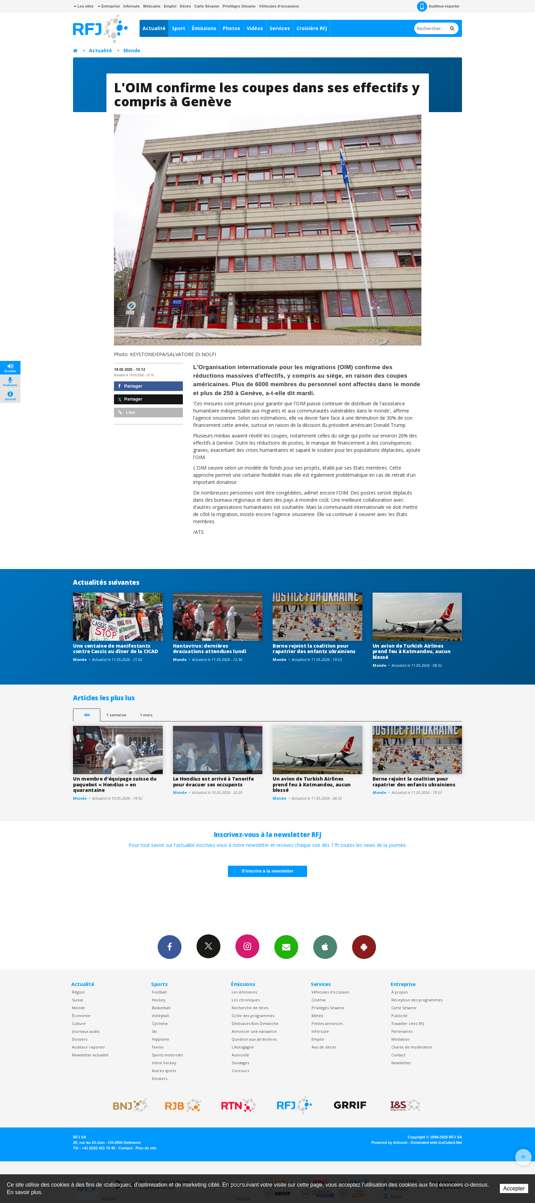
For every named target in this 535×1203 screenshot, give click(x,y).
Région (78, 992)
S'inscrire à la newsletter (267, 871)
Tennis (157, 1047)
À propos (399, 992)
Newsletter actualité (90, 1055)
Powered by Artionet (389, 1142)
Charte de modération (411, 1047)
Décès (185, 6)
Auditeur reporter (88, 1047)
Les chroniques (246, 1000)
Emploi (170, 6)
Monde (132, 50)
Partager (130, 386)
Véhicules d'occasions (279, 6)
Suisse (77, 1000)
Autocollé (240, 1055)
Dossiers (79, 1039)
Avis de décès (324, 1047)
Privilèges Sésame (239, 6)
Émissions (204, 28)
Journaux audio (86, 1031)
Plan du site (145, 1148)
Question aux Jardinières (254, 1039)
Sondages (240, 1062)
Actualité (154, 28)
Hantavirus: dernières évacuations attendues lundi (209, 649)
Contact (398, 1055)
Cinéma (319, 1000)
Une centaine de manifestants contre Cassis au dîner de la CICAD (115, 649)
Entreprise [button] (109, 6)
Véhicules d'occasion (330, 992)
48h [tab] (87, 714)
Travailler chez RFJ (407, 1023)
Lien (126, 412)
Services (280, 28)
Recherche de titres (250, 1007)
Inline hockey (164, 1062)
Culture (79, 1023)
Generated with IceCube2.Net (436, 1142)
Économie (81, 1015)
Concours (240, 1070)
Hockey (158, 1000)
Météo (317, 1015)
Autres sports (164, 1070)
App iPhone (325, 946)
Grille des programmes (253, 1015)
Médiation (400, 1039)
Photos (231, 28)
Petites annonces (327, 1023)
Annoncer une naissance (254, 1031)
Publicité (399, 1015)
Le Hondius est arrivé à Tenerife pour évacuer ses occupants (213, 781)
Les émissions (244, 992)
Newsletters (286, 946)
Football (159, 992)
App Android (364, 946)
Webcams (151, 6)
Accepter (514, 1188)
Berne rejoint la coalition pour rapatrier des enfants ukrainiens (314, 649)
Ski (154, 1031)
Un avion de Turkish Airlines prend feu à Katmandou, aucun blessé (412, 652)
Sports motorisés (167, 1055)
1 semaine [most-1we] (116, 714)
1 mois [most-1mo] (146, 714)
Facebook (170, 946)
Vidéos (255, 28)
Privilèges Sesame (328, 1007)
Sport (178, 28)
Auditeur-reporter (438, 6)
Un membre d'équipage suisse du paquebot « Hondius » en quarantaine (115, 784)
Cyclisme (160, 1023)
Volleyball (160, 1015)
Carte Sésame (206, 6)
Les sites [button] (83, 6)
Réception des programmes (417, 1000)
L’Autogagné (243, 1047)
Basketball (161, 1007)
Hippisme (160, 1039)
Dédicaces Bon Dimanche (255, 1023)
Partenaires (402, 1031)
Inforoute (132, 6)
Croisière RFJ (312, 28)
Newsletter (401, 1062)
